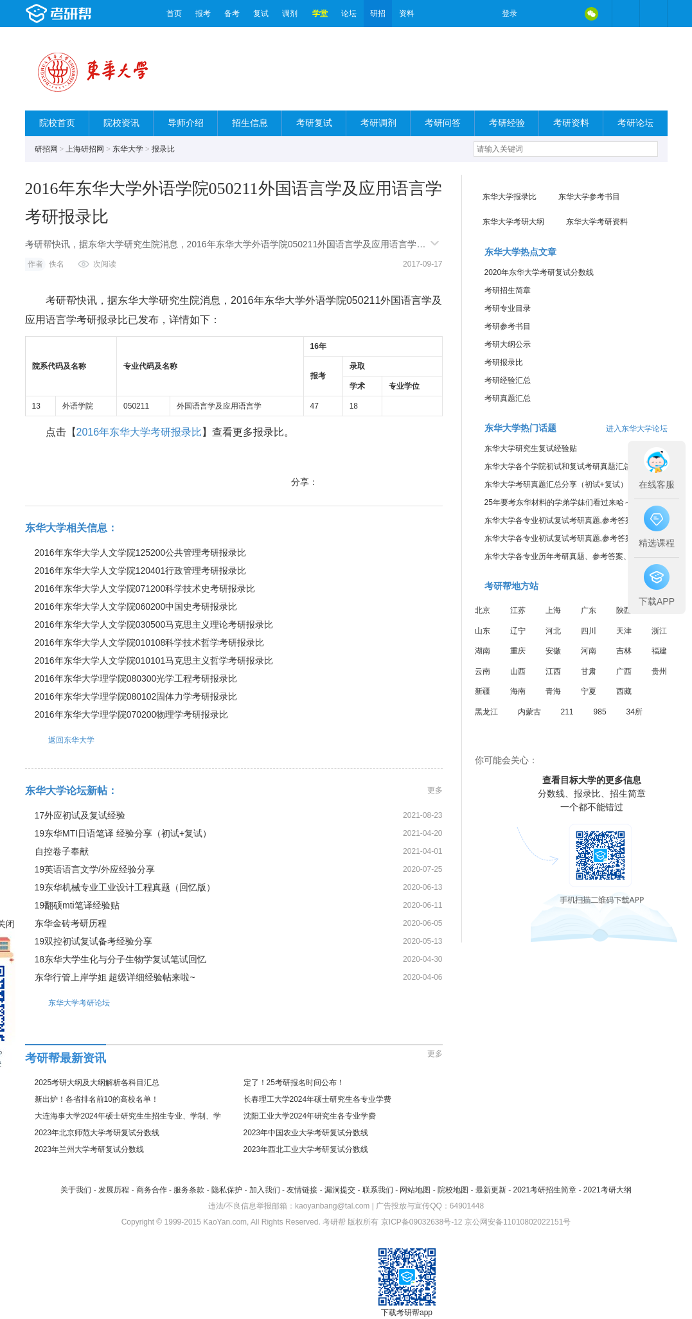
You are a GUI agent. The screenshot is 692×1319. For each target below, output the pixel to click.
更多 (435, 790)
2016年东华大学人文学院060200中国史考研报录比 (136, 606)
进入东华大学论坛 (637, 428)
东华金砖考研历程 (71, 923)
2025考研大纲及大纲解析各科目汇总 (97, 1082)
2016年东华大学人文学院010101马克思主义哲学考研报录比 (154, 660)
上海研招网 (85, 149)
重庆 (518, 650)
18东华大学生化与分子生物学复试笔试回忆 (121, 959)
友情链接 (302, 1189)
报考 (203, 13)
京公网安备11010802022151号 (518, 1221)
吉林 (624, 650)
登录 (509, 13)
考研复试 (314, 123)
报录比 (163, 149)
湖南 (482, 650)
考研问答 (443, 123)
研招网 (46, 149)
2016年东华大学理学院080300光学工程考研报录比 (136, 678)
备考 (232, 13)
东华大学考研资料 (597, 221)
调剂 (289, 13)
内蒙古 (529, 711)
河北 (553, 630)
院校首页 (57, 123)
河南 (588, 650)
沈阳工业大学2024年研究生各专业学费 (310, 1115)
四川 (588, 630)
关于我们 (75, 1189)
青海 (553, 691)
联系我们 (377, 1189)
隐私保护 (226, 1189)
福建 (659, 650)
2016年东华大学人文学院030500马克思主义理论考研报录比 (154, 624)
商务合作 (151, 1189)
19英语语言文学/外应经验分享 (95, 869)
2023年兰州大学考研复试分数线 (90, 1149)
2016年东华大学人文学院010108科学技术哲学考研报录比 (150, 642)
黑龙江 (486, 711)
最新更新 (490, 1189)
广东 (588, 610)
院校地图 (453, 1189)
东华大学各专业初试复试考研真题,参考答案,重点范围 (575, 520)
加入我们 (264, 1189)
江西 (553, 671)
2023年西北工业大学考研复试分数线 (306, 1149)
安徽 (553, 650)
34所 (634, 711)
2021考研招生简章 (544, 1189)
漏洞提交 (339, 1189)
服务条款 (188, 1189)
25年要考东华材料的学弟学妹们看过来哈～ (558, 502)
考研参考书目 (507, 326)
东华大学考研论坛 (67, 1003)
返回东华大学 (59, 740)
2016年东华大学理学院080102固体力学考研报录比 (136, 696)
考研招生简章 (507, 290)
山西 (518, 671)
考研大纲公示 (507, 344)
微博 (537, 13)
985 (600, 711)
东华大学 (127, 149)
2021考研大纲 (607, 1189)
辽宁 (518, 630)
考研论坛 (635, 123)
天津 (624, 630)
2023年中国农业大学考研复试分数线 (306, 1132)
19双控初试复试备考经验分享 (94, 941)
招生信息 (250, 123)
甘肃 (588, 671)
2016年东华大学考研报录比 (139, 432)
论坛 (349, 13)
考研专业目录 (507, 308)
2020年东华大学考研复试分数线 (539, 272)
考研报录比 (503, 362)
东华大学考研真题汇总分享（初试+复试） (556, 484)
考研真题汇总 (507, 398)
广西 (624, 671)
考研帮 (92, 13)
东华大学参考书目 (589, 196)
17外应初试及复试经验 (80, 815)
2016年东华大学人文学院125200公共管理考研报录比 (141, 552)
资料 (406, 13)
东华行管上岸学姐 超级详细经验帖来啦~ (115, 977)
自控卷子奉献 (62, 851)
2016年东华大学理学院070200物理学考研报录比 (132, 714)
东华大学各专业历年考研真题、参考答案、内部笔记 (573, 556)
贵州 (659, 671)
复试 (261, 13)
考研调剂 (378, 123)
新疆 (482, 691)
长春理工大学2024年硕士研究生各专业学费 (318, 1099)
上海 (553, 610)
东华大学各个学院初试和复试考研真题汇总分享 (565, 466)
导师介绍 (186, 123)
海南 (518, 691)
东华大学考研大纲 (513, 221)
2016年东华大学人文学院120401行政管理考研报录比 (141, 570)
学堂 (320, 13)
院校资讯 (121, 123)
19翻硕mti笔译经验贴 (77, 905)
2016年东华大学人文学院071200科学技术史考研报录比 (145, 588)
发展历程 (113, 1189)
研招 (378, 13)
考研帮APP (653, 13)
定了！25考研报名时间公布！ (294, 1082)
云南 (482, 671)
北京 (482, 610)
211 (567, 711)
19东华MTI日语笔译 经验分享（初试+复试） (123, 833)
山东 (482, 630)
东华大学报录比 (510, 196)
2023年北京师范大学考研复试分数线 (97, 1132)
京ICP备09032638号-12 (422, 1221)
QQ (564, 13)
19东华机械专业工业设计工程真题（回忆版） (125, 887)
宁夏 (588, 691)
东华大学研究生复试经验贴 (530, 448)
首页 (174, 13)
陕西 (624, 610)
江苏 (518, 610)
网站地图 (415, 1189)
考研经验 (507, 123)
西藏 (624, 691)
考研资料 (571, 123)
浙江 (659, 630)
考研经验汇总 (507, 380)
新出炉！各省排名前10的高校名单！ (97, 1099)
